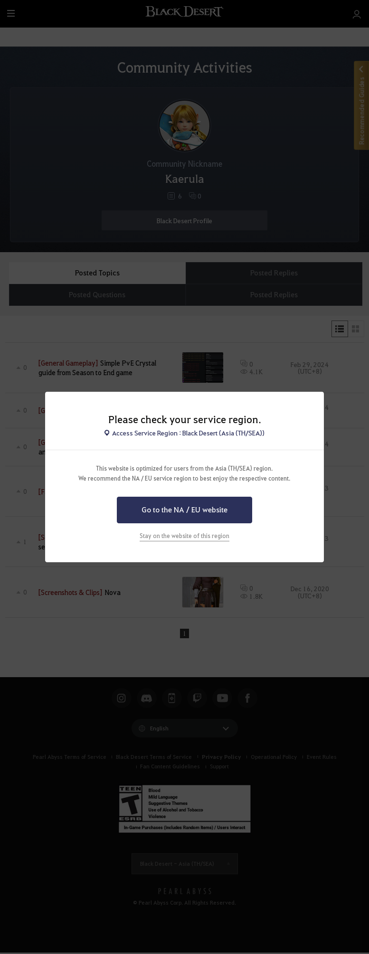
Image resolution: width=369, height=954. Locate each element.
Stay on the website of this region (184, 535)
